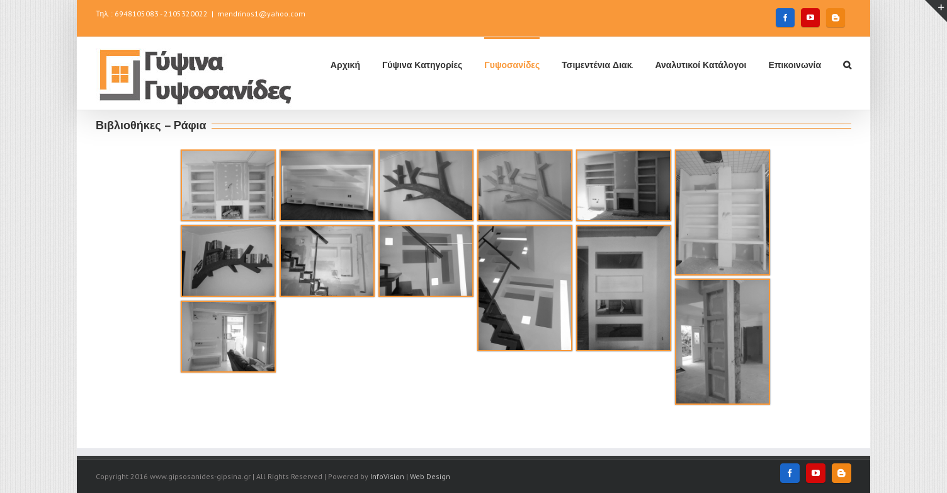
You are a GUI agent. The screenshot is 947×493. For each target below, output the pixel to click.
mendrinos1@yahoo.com (261, 13)
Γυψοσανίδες (512, 65)
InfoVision (387, 476)
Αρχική (345, 65)
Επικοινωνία (794, 65)
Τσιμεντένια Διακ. (597, 65)
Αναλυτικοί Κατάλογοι (700, 65)
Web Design (430, 476)
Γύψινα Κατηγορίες (422, 65)
